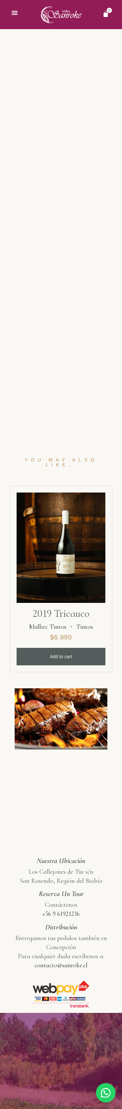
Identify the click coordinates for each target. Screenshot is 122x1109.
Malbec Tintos (47, 638)
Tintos (84, 638)
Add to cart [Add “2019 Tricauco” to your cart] (61, 668)
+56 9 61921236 (61, 925)
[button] (15, 12)
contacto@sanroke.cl (61, 977)
